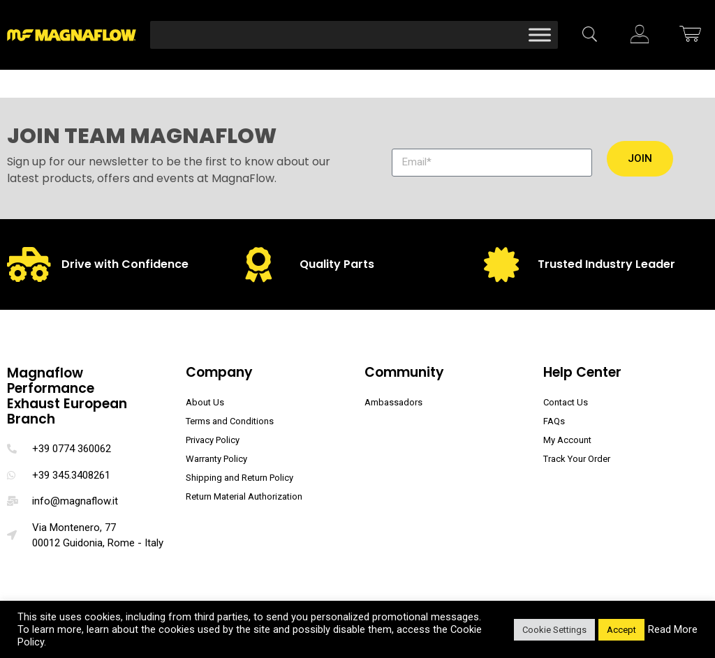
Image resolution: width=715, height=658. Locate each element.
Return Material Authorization (244, 496)
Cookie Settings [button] (554, 630)
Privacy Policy (212, 440)
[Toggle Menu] (540, 34)
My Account (567, 440)
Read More (673, 629)
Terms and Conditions (230, 421)
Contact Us (565, 402)
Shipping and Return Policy (239, 477)
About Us (205, 402)
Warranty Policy (216, 459)
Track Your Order (576, 459)
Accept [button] (621, 630)
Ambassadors (393, 402)
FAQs (554, 421)
